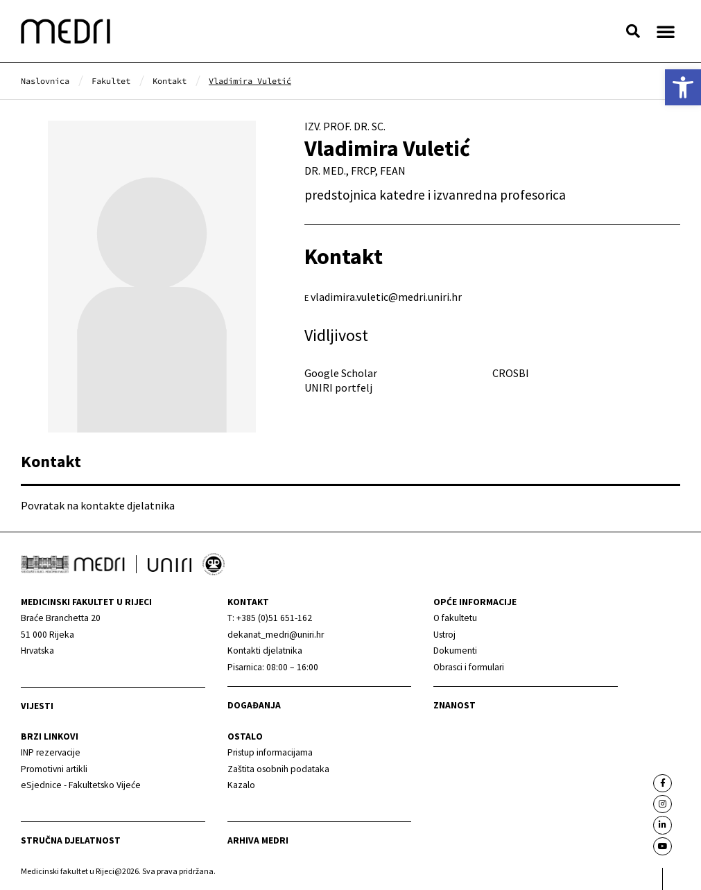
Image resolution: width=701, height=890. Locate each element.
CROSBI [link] (510, 373)
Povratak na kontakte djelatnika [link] (98, 505)
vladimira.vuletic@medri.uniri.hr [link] (386, 297)
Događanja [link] (254, 705)
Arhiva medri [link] (257, 840)
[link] (683, 87)
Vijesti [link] (37, 706)
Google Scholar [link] (340, 373)
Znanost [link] (454, 705)
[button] (633, 31)
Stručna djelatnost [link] (71, 840)
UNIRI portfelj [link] (338, 387)
